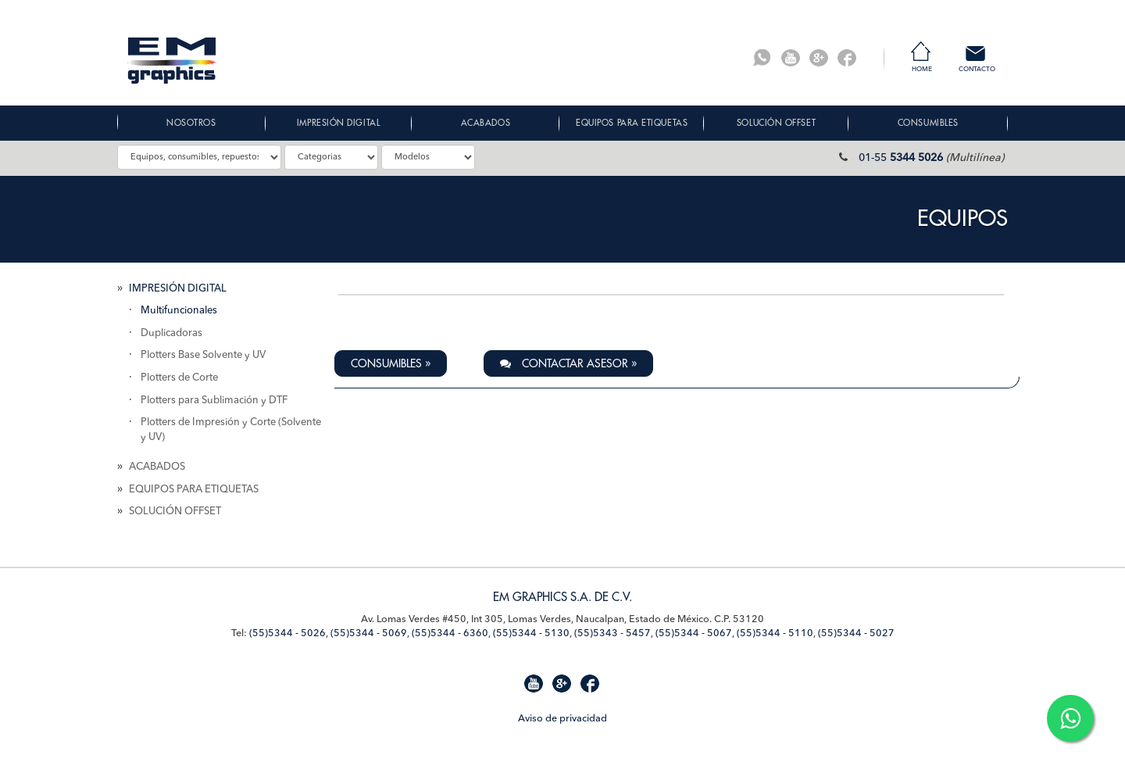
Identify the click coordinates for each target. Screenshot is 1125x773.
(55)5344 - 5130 (531, 633)
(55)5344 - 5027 (856, 633)
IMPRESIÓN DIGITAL (178, 289)
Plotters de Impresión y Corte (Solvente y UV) (231, 429)
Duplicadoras (171, 333)
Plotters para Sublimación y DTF (214, 400)
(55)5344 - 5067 (693, 633)
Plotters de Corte (179, 378)
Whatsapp (762, 57)
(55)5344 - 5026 (287, 633)
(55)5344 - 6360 (450, 633)
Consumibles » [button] (390, 363)
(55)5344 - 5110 (775, 633)
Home (922, 69)
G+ (818, 57)
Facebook (847, 57)
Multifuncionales (179, 311)
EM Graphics (172, 60)
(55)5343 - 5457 (612, 633)
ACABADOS (157, 467)
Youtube (790, 57)
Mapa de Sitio (148, 717)
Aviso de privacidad (562, 719)
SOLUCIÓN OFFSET (175, 511)
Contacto (977, 69)
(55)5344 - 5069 (368, 633)
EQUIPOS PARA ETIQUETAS (194, 490)
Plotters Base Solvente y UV (203, 355)
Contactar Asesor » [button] (568, 363)
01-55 (901, 157)
